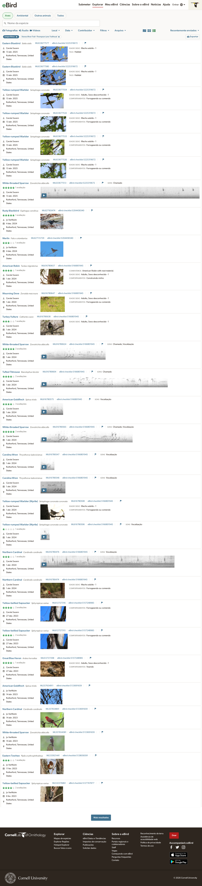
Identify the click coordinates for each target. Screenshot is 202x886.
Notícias (156, 4)
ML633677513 (59, 183)
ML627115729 (37, 238)
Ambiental (22, 15)
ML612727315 (58, 630)
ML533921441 (53, 756)
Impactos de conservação (94, 842)
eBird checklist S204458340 (71, 211)
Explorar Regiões (61, 842)
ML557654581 (59, 732)
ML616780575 (47, 399)
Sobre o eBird (140, 4)
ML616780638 (43, 317)
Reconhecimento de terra (151, 834)
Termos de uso (147, 846)
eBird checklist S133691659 (69, 686)
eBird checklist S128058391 (75, 756)
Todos (60, 15)
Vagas (114, 851)
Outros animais (43, 15)
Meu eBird (111, 4)
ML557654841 (52, 709)
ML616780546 (52, 478)
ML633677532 (60, 113)
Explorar (97, 4)
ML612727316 (58, 603)
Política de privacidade (150, 843)
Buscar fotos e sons (62, 848)
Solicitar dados (89, 848)
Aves (7, 15)
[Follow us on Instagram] (183, 847)
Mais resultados (101, 817)
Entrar (175, 4)
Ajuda (166, 4)
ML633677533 (60, 136)
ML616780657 (48, 266)
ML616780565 (59, 427)
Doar (174, 835)
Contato (115, 860)
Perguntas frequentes (121, 857)
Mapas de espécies (62, 838)
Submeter (85, 4)
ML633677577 (42, 43)
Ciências (125, 4)
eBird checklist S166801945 (71, 266)
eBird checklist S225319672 (65, 43)
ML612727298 (47, 658)
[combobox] (53, 23)
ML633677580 (42, 66)
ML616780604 (49, 372)
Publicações (88, 845)
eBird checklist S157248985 (82, 603)
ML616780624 (59, 344)
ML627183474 (48, 211)
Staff (114, 847)
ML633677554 (60, 90)
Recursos (116, 838)
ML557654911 (46, 686)
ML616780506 (78, 524)
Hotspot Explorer (61, 845)
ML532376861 (59, 783)
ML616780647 (48, 293)
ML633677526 (60, 160)
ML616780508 (78, 501)
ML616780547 (52, 454)
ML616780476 (52, 552)
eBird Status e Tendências (94, 838)
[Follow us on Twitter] (177, 847)
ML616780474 (52, 580)
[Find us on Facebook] (171, 847)
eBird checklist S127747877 (82, 783)
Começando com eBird (122, 854)
